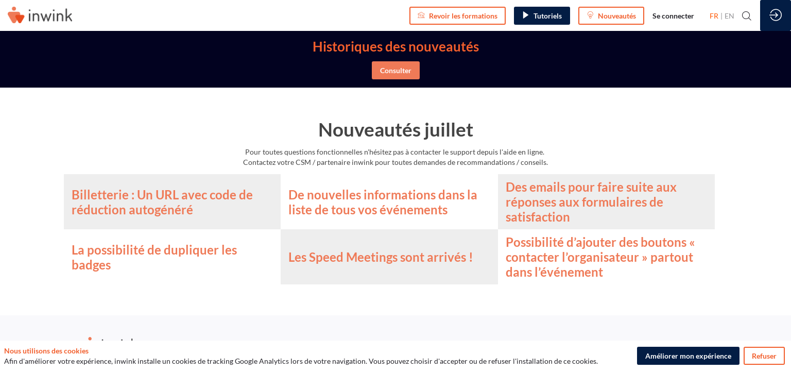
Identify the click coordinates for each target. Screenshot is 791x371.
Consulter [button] (395, 70)
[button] (457, 16)
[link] (673, 15)
